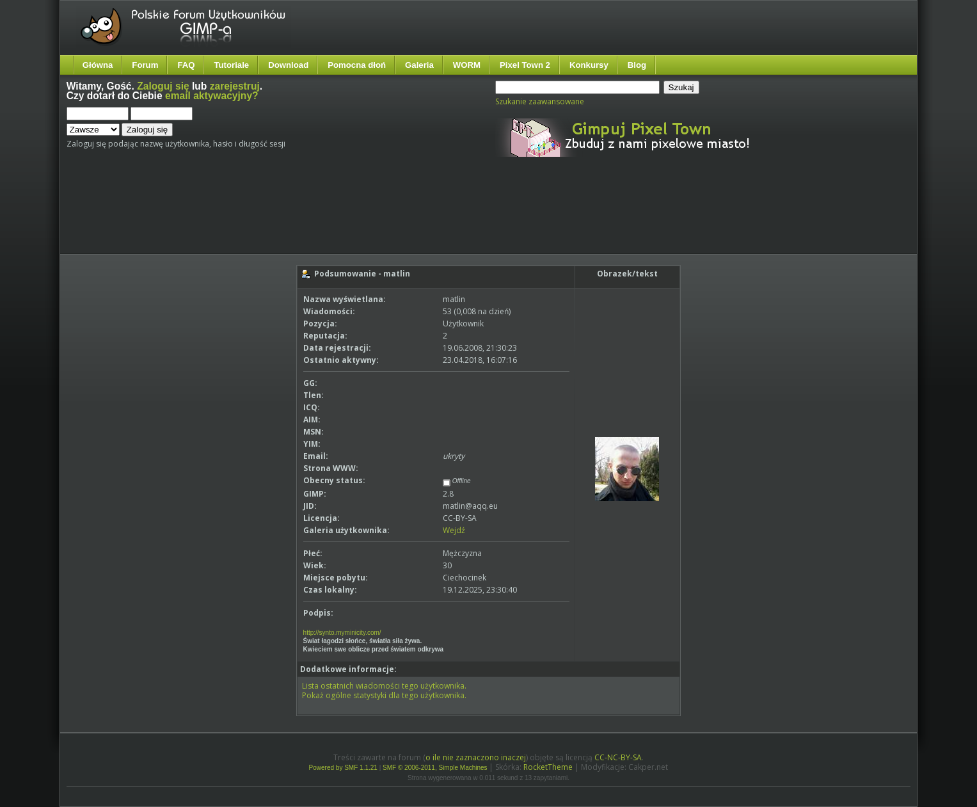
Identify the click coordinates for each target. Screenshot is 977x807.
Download (288, 65)
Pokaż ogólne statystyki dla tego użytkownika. (384, 695)
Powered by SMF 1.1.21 (343, 767)
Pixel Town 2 (525, 65)
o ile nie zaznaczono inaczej (475, 757)
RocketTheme (548, 767)
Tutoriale (231, 65)
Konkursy (588, 65)
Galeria (419, 65)
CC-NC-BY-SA (618, 757)
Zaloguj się (163, 86)
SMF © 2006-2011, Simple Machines (435, 767)
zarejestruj (235, 86)
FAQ (186, 65)
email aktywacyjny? (211, 95)
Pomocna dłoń (357, 65)
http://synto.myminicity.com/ (342, 632)
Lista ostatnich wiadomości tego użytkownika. (384, 685)
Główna (98, 65)
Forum (145, 65)
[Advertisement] (306, 216)
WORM (467, 65)
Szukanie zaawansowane (539, 101)
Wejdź (454, 530)
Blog (637, 65)
